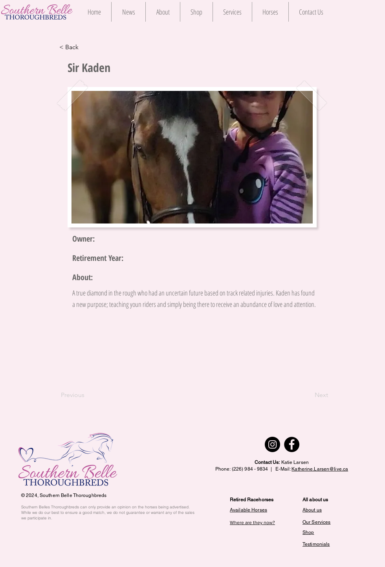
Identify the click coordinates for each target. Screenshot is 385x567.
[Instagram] (272, 444)
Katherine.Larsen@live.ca (320, 469)
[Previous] (87, 395)
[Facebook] (291, 444)
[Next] (308, 395)
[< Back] (85, 47)
